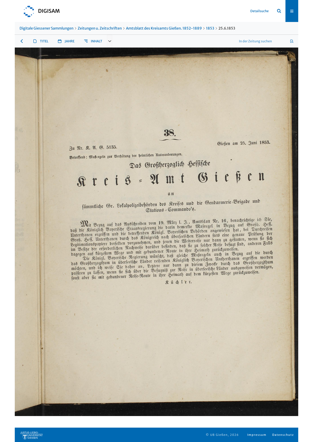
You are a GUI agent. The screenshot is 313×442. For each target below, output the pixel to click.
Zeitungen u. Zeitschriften (100, 28)
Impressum (256, 435)
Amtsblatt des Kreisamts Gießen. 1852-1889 (164, 28)
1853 (210, 28)
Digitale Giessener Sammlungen (46, 28)
